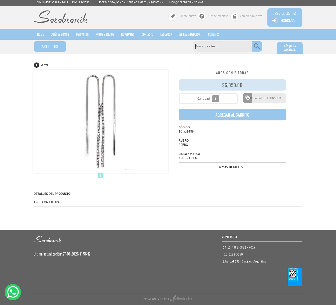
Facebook (166, 34)
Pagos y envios (105, 34)
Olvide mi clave (218, 16)
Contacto (147, 34)
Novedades (127, 34)
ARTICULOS (50, 46)
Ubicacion (82, 34)
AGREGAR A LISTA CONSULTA (262, 98)
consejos (214, 34)
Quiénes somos (60, 34)
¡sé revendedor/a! (190, 34)
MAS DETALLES (232, 167)
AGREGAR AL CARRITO (232, 115)
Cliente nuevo (187, 16)
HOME (40, 34)
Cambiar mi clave (251, 16)
